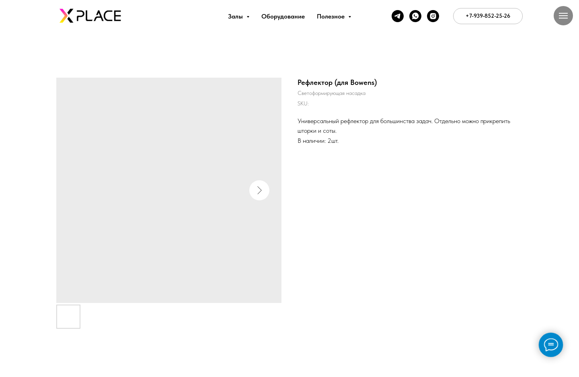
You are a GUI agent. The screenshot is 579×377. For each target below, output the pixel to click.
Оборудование (283, 16)
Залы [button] (236, 16)
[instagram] (433, 16)
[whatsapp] (415, 16)
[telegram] (398, 16)
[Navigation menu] (563, 16)
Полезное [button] (331, 16)
